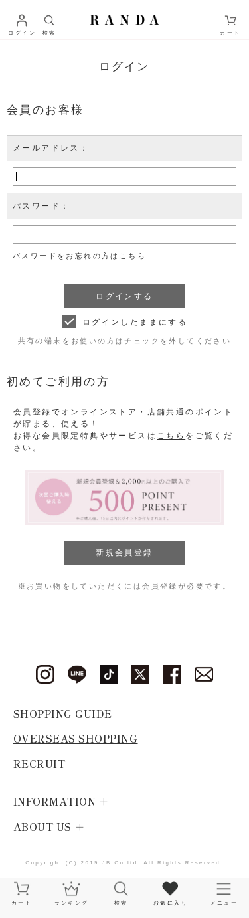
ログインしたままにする (134, 322)
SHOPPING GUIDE (62, 714)
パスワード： (41, 206)
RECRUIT (39, 764)
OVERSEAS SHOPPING (75, 738)
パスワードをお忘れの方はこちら (79, 256)
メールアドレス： (51, 148)
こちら (171, 435)
